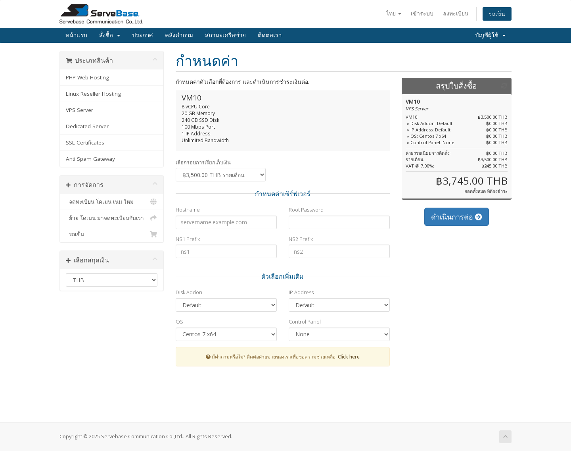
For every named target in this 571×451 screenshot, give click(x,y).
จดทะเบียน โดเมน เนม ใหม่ (111, 201)
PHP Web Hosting (87, 77)
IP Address (301, 292)
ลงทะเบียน (456, 13)
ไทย (393, 13)
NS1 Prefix (188, 239)
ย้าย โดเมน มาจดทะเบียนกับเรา (111, 218)
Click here (349, 356)
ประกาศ (142, 35)
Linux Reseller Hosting (93, 93)
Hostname (188, 209)
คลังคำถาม (179, 35)
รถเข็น (497, 13)
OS (179, 321)
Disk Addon (189, 292)
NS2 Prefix (301, 239)
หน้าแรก (76, 35)
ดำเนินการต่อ (456, 217)
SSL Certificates (85, 142)
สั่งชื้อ (109, 35)
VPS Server (79, 110)
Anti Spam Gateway (90, 158)
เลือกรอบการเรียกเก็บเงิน (203, 162)
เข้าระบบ (422, 13)
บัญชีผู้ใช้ (490, 35)
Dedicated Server (87, 126)
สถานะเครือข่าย (225, 35)
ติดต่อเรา (270, 35)
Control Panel (305, 321)
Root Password (306, 209)
